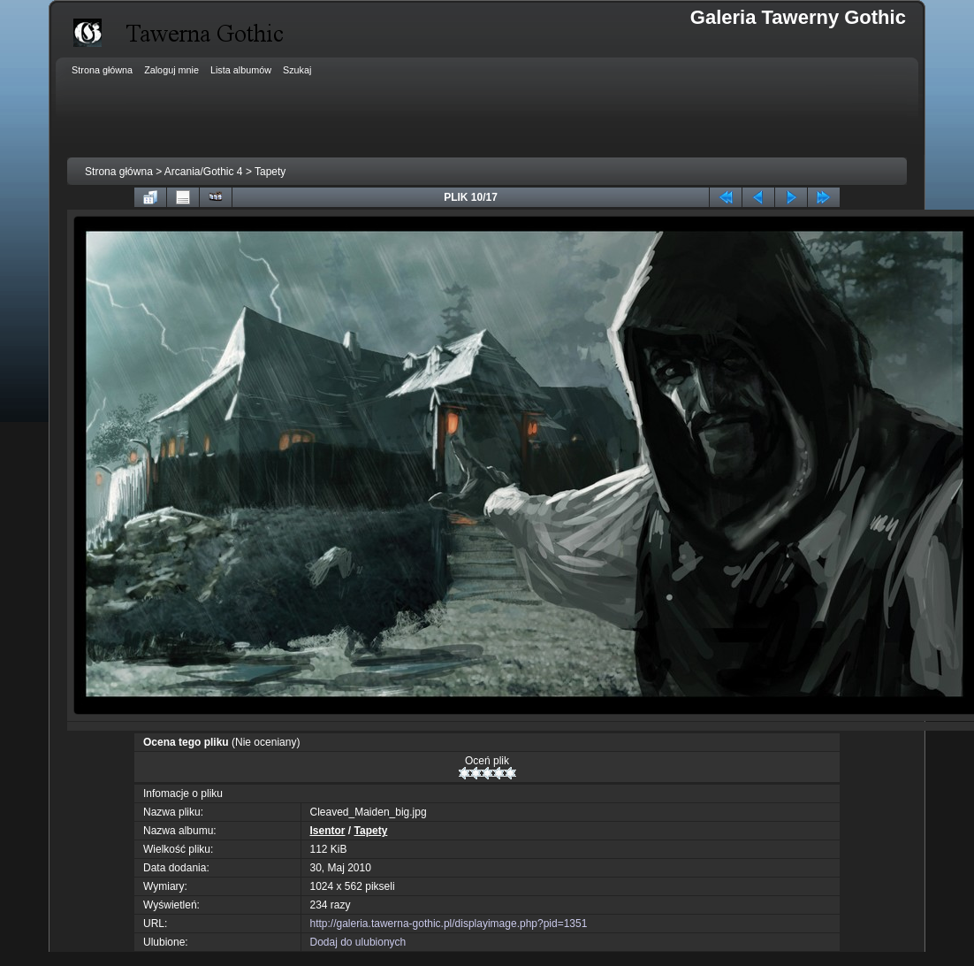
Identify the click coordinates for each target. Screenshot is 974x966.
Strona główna (119, 171)
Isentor (328, 830)
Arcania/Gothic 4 (203, 171)
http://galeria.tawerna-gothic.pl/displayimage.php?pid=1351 (449, 923)
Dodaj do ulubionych (358, 942)
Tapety (270, 171)
